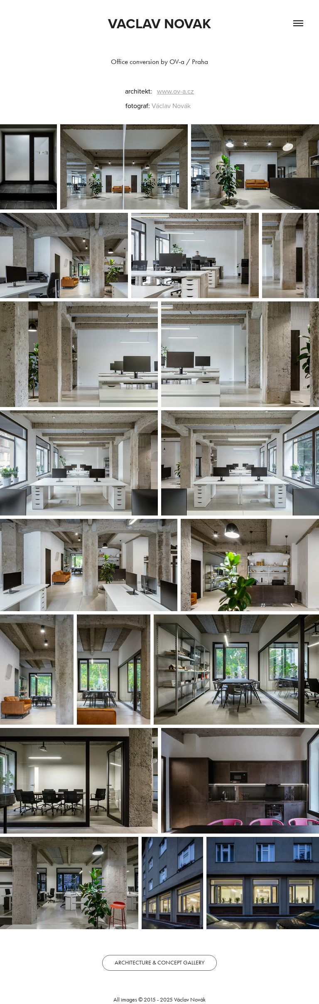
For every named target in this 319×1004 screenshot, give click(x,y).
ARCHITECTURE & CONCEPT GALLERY (159, 962)
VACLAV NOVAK (159, 23)
